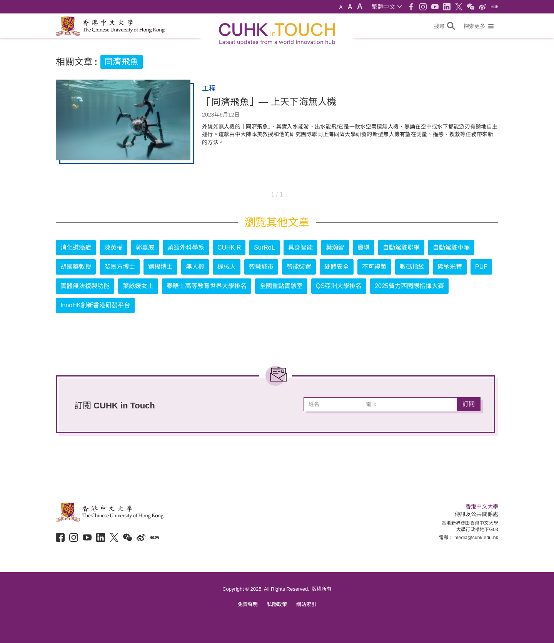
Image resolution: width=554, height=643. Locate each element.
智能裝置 (299, 266)
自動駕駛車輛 (451, 247)
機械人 (226, 266)
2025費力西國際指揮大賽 (409, 286)
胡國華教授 (75, 266)
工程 (209, 88)
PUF (481, 266)
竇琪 (363, 247)
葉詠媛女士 (138, 286)
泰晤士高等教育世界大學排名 (207, 286)
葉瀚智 (335, 247)
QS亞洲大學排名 (339, 286)
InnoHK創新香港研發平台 (95, 305)
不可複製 (374, 266)
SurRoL (264, 247)
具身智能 (300, 247)
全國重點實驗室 (281, 286)
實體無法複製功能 (85, 286)
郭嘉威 (145, 247)
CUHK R (229, 247)
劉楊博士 (160, 266)
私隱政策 (277, 604)
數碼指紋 (412, 266)
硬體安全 (336, 266)
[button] (387, 7)
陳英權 (113, 247)
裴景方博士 (119, 266)
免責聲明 (248, 604)
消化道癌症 (75, 247)
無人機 (195, 266)
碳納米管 (449, 266)
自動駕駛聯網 (401, 247)
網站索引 (306, 604)
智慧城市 (261, 266)
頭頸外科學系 (185, 247)
